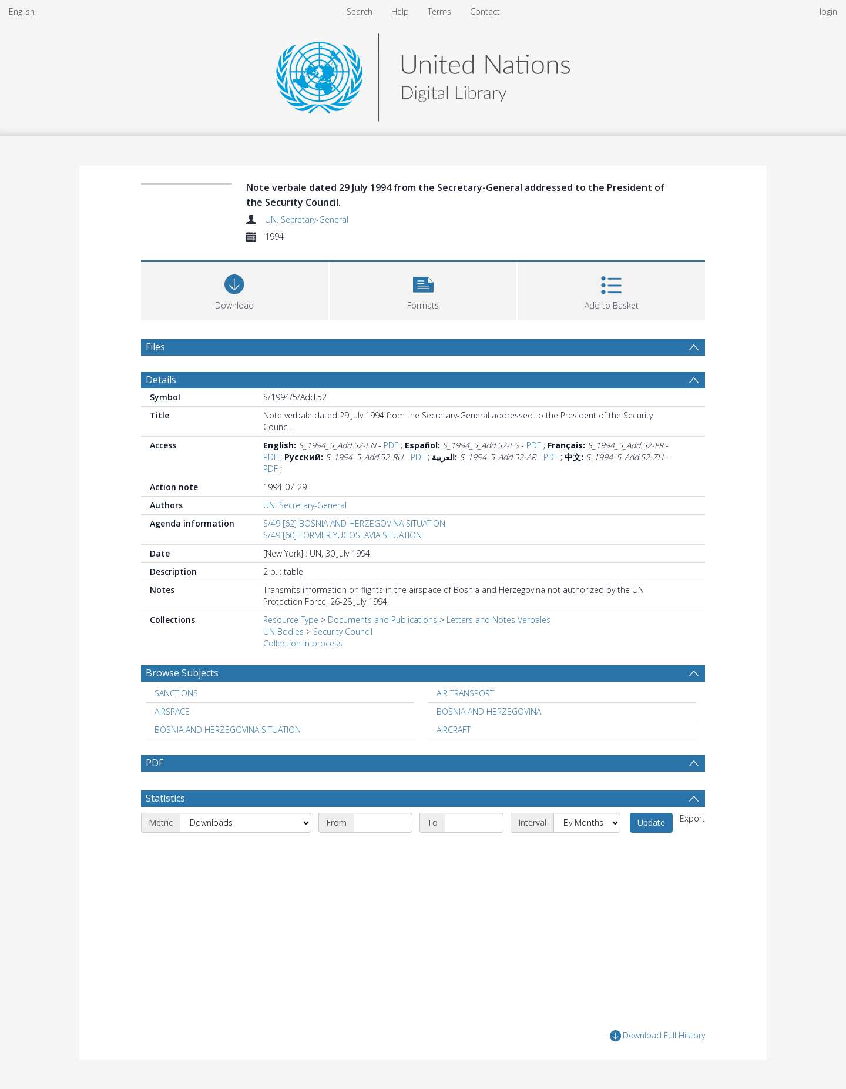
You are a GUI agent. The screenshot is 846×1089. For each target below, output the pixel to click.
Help (400, 11)
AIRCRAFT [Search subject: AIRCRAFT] (454, 729)
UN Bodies (283, 631)
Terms (439, 11)
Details (161, 379)
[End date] (474, 823)
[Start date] (383, 823)
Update (651, 822)
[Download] (234, 289)
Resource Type (290, 619)
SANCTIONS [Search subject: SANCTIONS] (176, 693)
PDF (391, 445)
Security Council (342, 631)
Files (155, 346)
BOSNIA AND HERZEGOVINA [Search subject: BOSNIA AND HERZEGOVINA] (489, 711)
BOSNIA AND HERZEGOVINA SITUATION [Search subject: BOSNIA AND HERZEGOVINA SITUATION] (228, 729)
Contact (485, 11)
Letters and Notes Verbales (498, 619)
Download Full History (657, 1036)
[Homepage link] (423, 74)
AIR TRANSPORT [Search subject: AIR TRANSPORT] (465, 693)
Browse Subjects (182, 672)
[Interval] (586, 823)
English (22, 11)
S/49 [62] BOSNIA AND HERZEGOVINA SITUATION (354, 523)
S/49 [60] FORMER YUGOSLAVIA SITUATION (342, 535)
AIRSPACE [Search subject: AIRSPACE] (172, 711)
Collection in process (303, 643)
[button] (423, 289)
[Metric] (245, 823)
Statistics (165, 798)
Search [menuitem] (359, 11)
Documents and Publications (382, 619)
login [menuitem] (828, 11)
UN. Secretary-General (306, 219)
